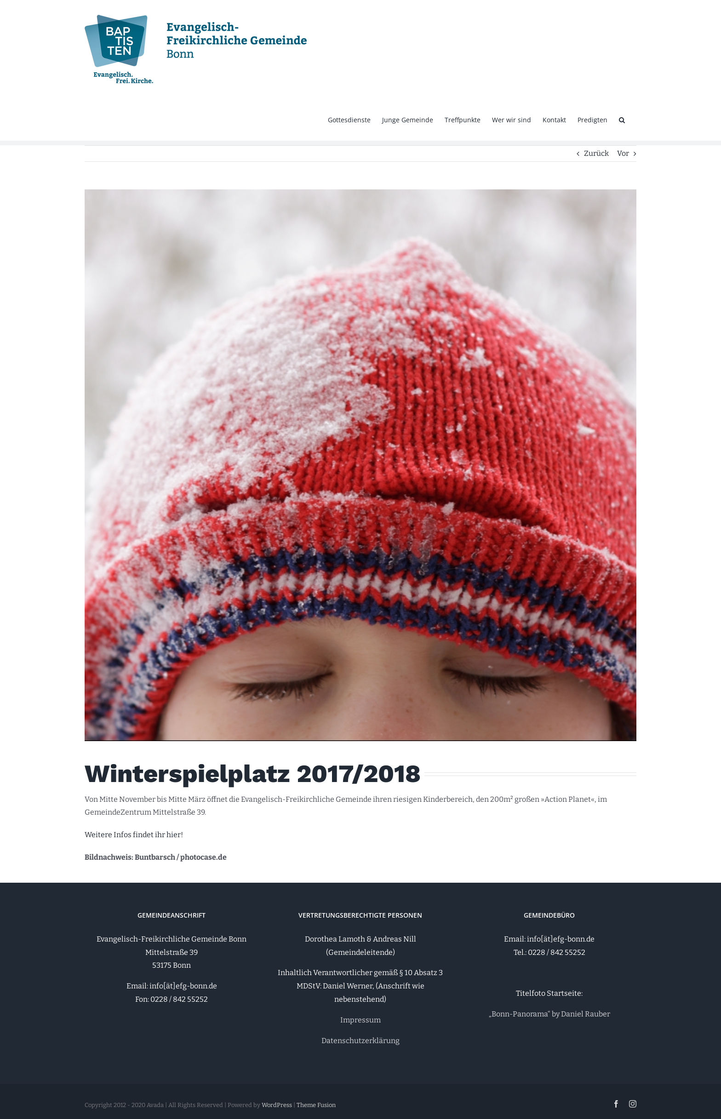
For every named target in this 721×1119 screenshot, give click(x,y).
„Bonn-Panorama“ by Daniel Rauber (549, 1014)
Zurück (596, 153)
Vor (623, 153)
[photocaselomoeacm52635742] (360, 465)
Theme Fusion (316, 1105)
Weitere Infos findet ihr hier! (134, 834)
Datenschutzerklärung (360, 1040)
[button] (622, 119)
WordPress (277, 1105)
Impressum (360, 1020)
